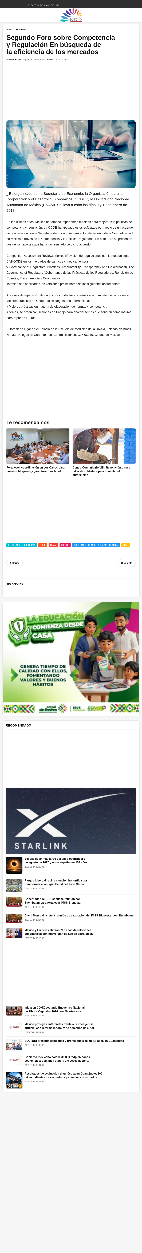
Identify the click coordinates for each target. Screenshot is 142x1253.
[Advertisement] (71, 91)
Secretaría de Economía (21, 545)
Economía (21, 29)
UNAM (53, 545)
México (65, 545)
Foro (125, 545)
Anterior (14, 563)
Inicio (9, 29)
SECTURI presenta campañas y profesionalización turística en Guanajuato (74, 1040)
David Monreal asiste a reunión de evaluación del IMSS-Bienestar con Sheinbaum (79, 915)
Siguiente (126, 563)
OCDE (42, 545)
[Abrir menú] (6, 15)
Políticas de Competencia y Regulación (96, 545)
